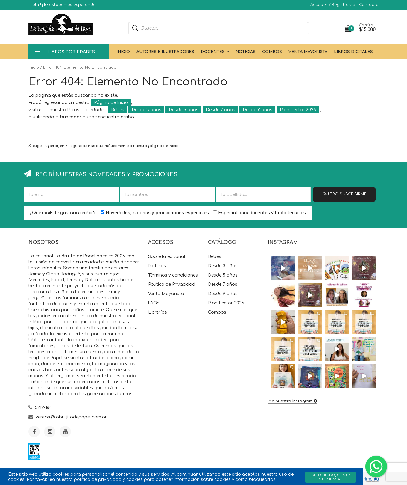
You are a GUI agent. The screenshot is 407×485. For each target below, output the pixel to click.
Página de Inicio (111, 102)
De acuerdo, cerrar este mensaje (330, 477)
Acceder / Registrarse (332, 5)
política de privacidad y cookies (108, 479)
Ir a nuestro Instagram (290, 401)
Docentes (213, 52)
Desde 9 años (257, 110)
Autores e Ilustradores (165, 52)
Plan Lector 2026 (298, 110)
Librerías (157, 312)
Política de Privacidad (171, 284)
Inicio (123, 52)
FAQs (154, 303)
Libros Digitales (353, 52)
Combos (272, 52)
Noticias (246, 52)
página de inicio (163, 146)
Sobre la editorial (166, 256)
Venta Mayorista (307, 52)
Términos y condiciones (173, 275)
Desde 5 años (183, 110)
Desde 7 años (220, 110)
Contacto (369, 5)
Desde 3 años (146, 110)
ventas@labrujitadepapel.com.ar (71, 417)
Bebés (117, 110)
